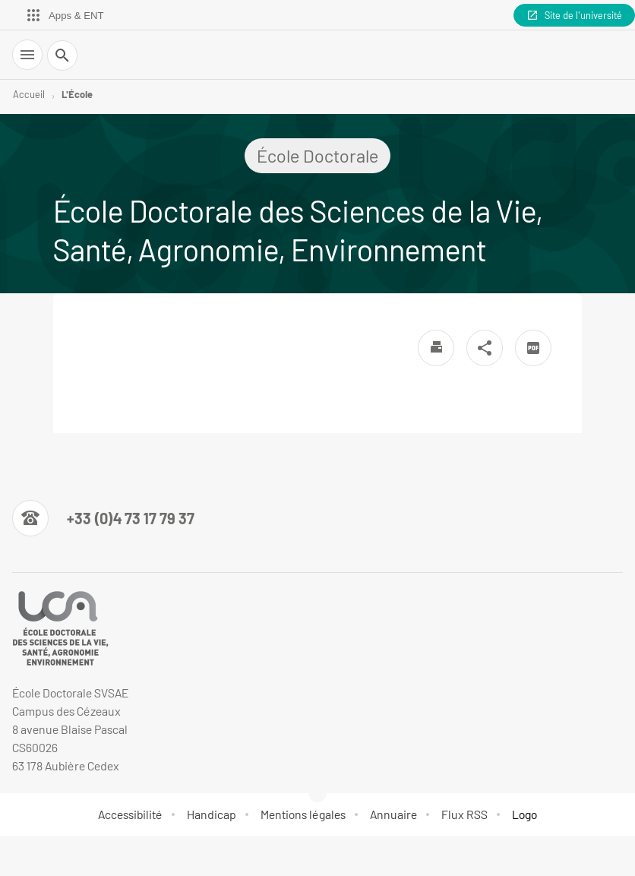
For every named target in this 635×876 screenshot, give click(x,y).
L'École (77, 94)
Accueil (29, 94)
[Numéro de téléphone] (103, 518)
